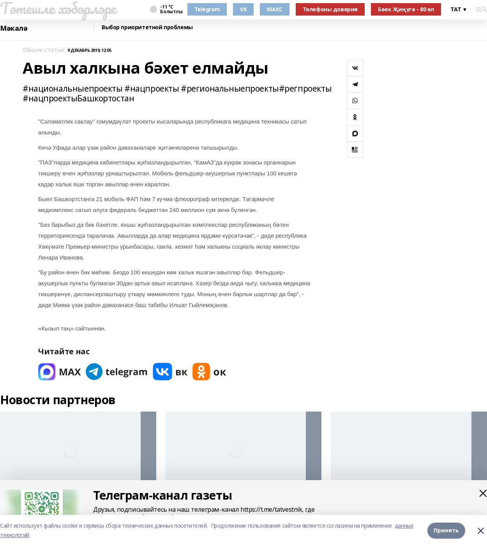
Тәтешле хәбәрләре (58, 8)
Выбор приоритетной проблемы (147, 27)
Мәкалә (13, 28)
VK (243, 9)
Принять (446, 530)
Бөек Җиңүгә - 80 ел (406, 9)
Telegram (207, 9)
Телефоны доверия (330, 9)
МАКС (274, 9)
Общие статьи (43, 50)
